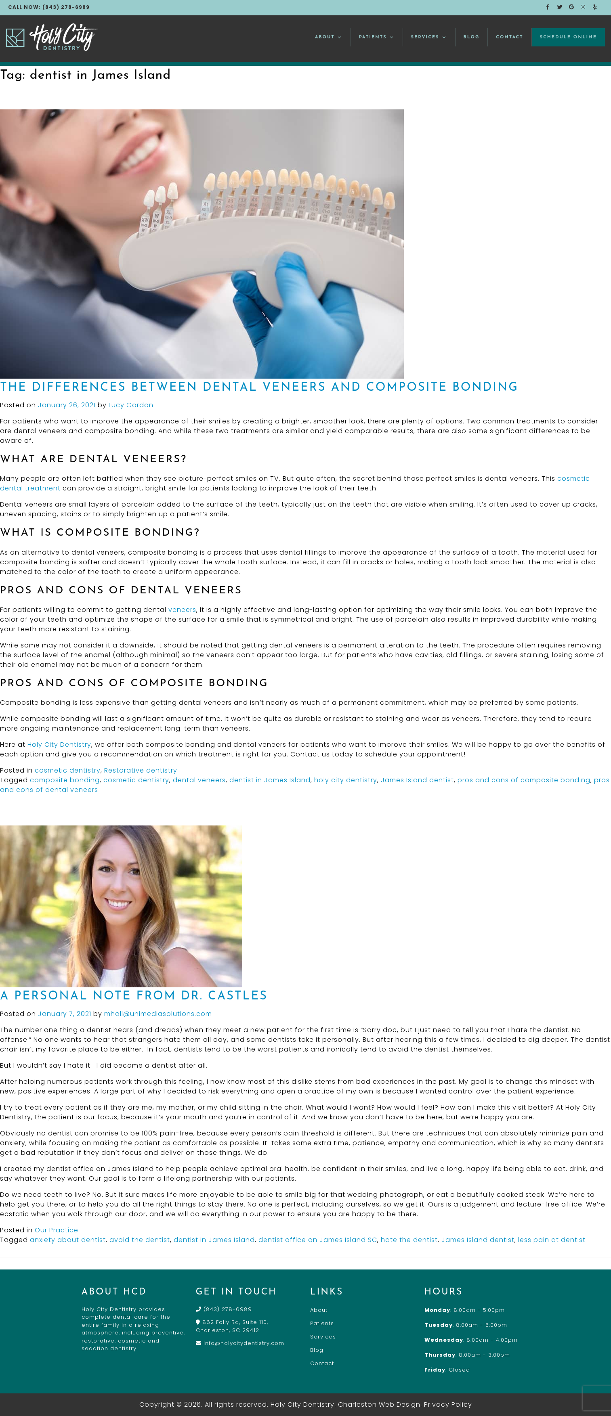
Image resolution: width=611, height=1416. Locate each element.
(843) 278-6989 (224, 1309)
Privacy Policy (448, 1404)
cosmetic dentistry (68, 770)
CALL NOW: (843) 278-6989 (49, 7)
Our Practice (56, 1230)
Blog (472, 37)
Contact (509, 37)
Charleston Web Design (379, 1404)
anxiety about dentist (68, 1239)
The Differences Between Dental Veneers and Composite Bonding (259, 388)
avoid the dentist (139, 1239)
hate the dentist (409, 1239)
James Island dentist (417, 780)
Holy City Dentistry (59, 744)
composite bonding (65, 780)
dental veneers (199, 780)
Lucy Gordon (131, 405)
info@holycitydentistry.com (240, 1343)
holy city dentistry (345, 780)
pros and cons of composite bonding (524, 780)
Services (429, 37)
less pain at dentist (552, 1239)
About (328, 37)
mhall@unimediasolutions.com (158, 1013)
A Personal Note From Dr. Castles (134, 996)
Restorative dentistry (140, 770)
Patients (377, 37)
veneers (182, 609)
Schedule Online (568, 37)
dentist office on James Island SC (317, 1239)
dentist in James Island (270, 780)
